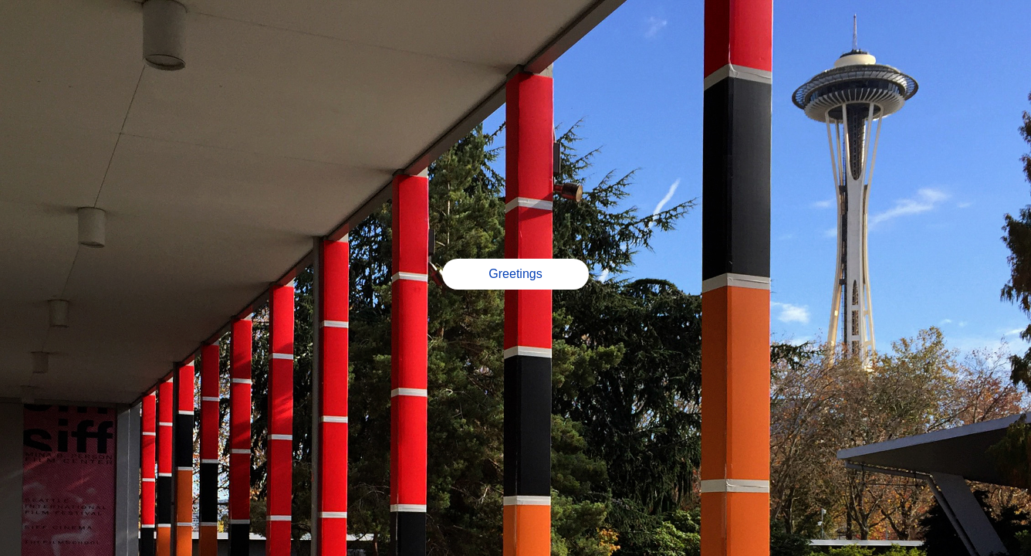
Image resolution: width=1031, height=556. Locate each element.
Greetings (515, 273)
